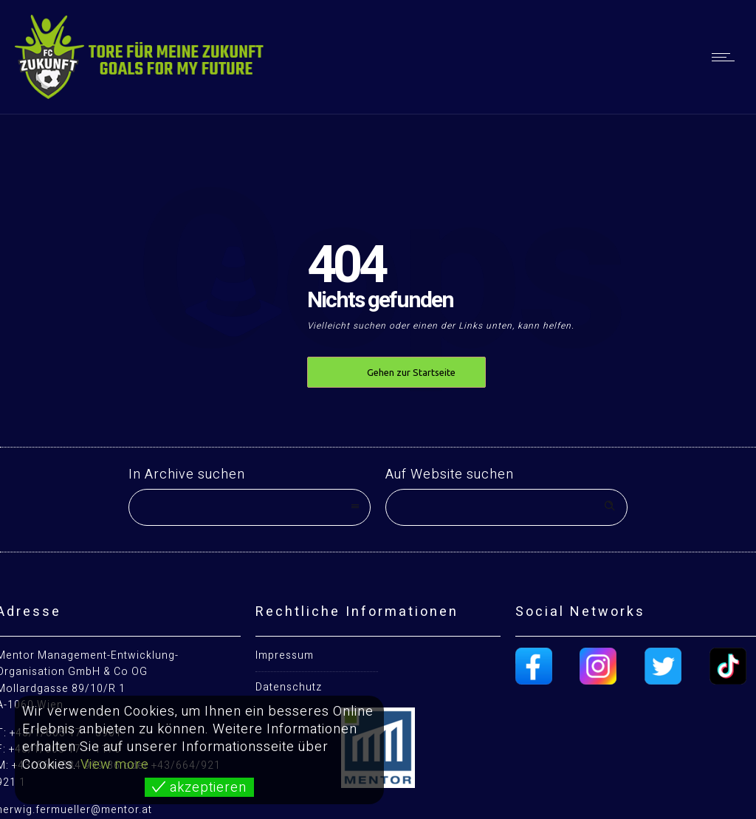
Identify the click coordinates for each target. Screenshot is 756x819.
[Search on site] (506, 507)
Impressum (284, 655)
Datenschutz (288, 687)
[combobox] (249, 507)
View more (114, 765)
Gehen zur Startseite (411, 372)
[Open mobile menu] (726, 57)
